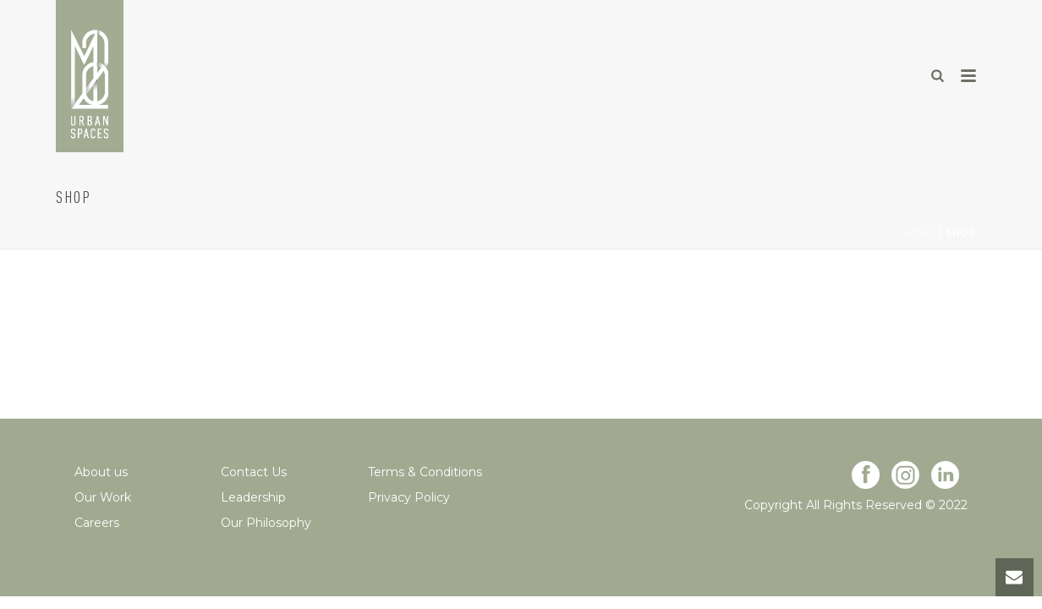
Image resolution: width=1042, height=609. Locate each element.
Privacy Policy (409, 497)
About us (101, 472)
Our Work (102, 497)
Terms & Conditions (425, 472)
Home (918, 233)
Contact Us (254, 472)
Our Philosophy (266, 522)
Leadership (253, 497)
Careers (96, 522)
